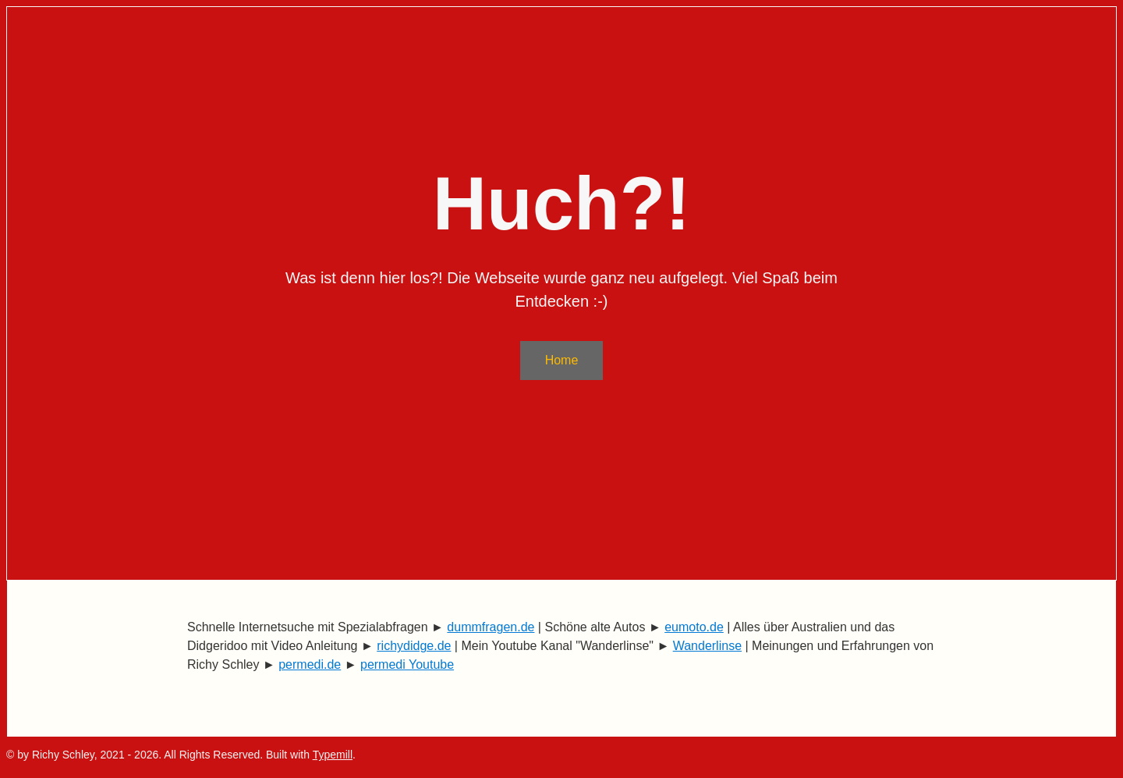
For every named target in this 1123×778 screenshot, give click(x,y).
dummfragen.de (490, 627)
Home (562, 360)
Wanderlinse (707, 645)
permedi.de (309, 664)
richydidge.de (414, 645)
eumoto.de (694, 627)
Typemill (332, 754)
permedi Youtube (407, 664)
